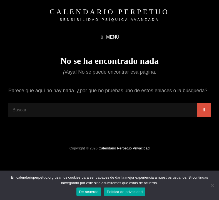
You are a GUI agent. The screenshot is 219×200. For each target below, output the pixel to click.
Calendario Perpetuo (109, 12)
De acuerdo (89, 192)
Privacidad (141, 148)
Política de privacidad (125, 192)
